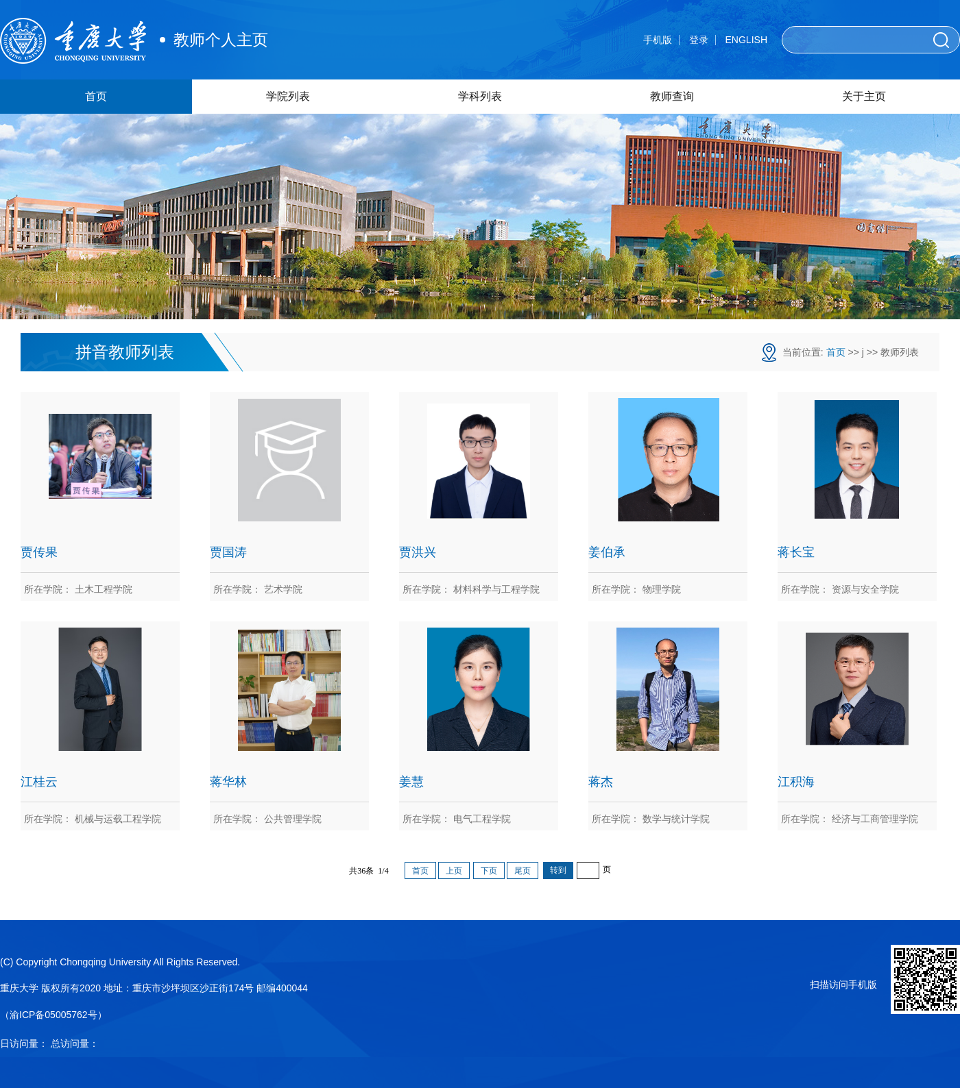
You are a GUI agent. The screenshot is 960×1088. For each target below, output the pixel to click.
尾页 (522, 871)
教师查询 (672, 96)
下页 (489, 871)
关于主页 (864, 96)
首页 (96, 96)
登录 (698, 39)
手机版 (657, 39)
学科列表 (480, 96)
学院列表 (288, 96)
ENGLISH (746, 39)
